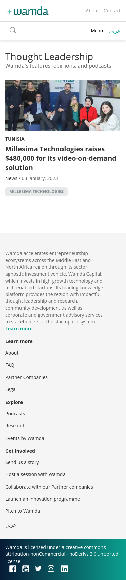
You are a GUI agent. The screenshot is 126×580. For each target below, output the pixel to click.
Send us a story (22, 462)
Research (15, 425)
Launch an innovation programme (42, 499)
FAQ (9, 365)
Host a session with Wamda (35, 474)
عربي (115, 30)
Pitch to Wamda (22, 511)
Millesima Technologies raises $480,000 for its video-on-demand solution (60, 158)
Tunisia (15, 139)
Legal (11, 389)
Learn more (19, 328)
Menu (97, 30)
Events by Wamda (24, 438)
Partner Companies (26, 377)
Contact (112, 10)
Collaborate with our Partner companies (49, 487)
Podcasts (15, 413)
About (92, 10)
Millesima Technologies (36, 191)
